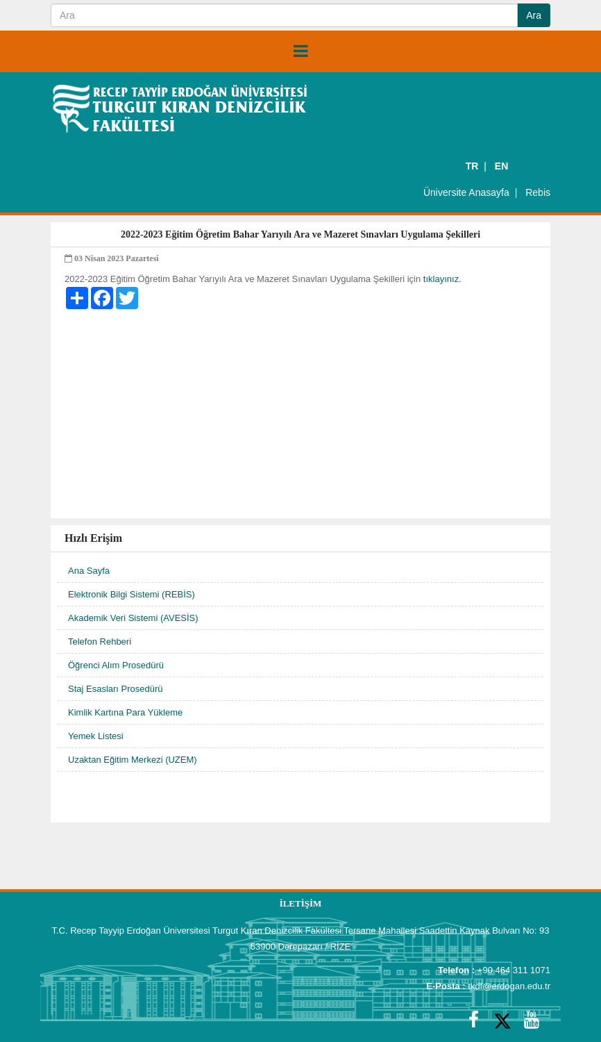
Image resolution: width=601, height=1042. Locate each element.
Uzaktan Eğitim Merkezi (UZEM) (132, 759)
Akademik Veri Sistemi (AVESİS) (133, 618)
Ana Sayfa (89, 570)
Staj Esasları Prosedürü (115, 689)
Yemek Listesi (96, 736)
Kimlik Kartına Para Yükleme (125, 712)
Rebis (537, 192)
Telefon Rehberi (99, 641)
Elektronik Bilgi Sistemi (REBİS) (131, 594)
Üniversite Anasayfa (466, 192)
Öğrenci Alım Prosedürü (116, 665)
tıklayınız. (442, 279)
